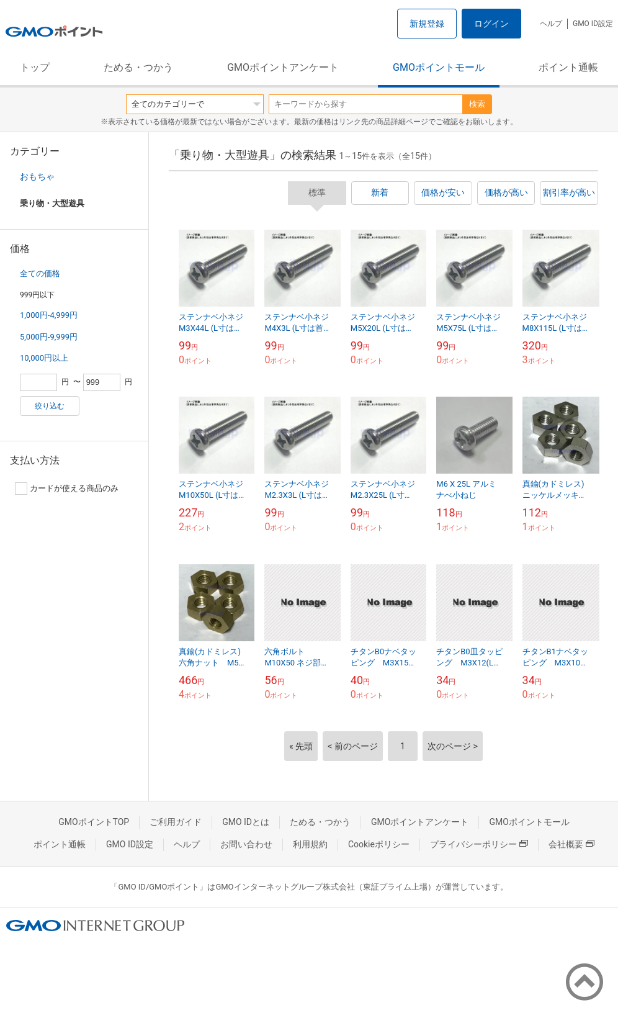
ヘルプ (551, 23)
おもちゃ (37, 176)
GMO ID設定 (593, 23)
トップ (35, 67)
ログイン (491, 24)
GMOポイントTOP (93, 822)
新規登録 (427, 24)
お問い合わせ (246, 844)
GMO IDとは (245, 822)
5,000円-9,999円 (49, 336)
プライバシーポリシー (479, 844)
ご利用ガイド (176, 822)
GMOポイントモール (439, 67)
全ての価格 (40, 273)
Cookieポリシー (379, 844)
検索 (477, 104)
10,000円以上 (44, 358)
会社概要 (571, 844)
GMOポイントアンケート (283, 67)
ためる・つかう (138, 67)
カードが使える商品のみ (67, 488)
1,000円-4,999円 (49, 315)
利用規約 (310, 844)
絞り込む (50, 406)
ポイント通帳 (568, 67)
